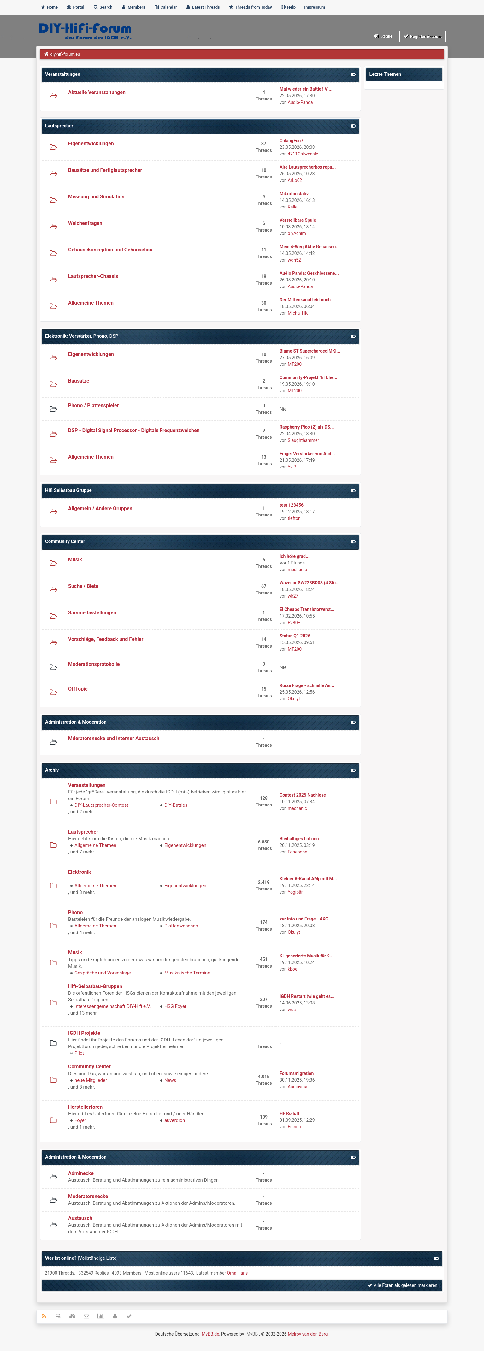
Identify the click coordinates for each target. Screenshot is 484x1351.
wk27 (293, 596)
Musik (75, 560)
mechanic (297, 569)
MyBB (252, 1333)
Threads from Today (250, 7)
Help (288, 7)
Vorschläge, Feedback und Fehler (105, 639)
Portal (75, 7)
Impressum (314, 7)
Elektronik (79, 872)
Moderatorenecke (88, 1196)
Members (133, 7)
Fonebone (297, 851)
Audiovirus (298, 1086)
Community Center (65, 541)
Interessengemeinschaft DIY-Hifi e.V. (112, 1006)
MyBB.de (210, 1333)
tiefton (294, 518)
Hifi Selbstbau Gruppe (68, 490)
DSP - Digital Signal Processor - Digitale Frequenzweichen (134, 430)
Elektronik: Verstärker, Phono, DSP (81, 336)
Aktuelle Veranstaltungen (97, 92)
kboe (292, 969)
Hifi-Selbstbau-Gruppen (95, 986)
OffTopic (78, 689)
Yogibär (295, 892)
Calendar (165, 7)
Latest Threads (203, 7)
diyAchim (297, 233)
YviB (292, 466)
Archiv (52, 770)
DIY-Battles (175, 805)
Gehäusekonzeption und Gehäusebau (110, 250)
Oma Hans (237, 1273)
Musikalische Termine (187, 973)
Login (382, 36)
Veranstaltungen (62, 74)
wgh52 (294, 259)
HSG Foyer (175, 1006)
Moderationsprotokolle (94, 664)
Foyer (80, 1120)
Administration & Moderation (76, 722)
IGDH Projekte (84, 1033)
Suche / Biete (83, 586)
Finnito (294, 1126)
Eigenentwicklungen (91, 144)
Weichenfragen (85, 223)
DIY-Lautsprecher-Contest (101, 805)
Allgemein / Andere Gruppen (100, 508)
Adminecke (81, 1173)
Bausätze (78, 381)
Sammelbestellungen (92, 613)
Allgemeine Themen (91, 303)
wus (292, 1009)
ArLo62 (295, 180)
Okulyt (294, 698)
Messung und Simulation (96, 197)
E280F (294, 622)
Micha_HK (298, 313)
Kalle (293, 206)
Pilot (79, 1053)
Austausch (80, 1218)
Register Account (422, 36)
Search (102, 7)
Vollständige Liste (97, 1258)
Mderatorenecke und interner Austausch (113, 738)
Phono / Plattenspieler (93, 405)
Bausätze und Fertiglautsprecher (105, 170)
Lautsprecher (59, 126)
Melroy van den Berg (308, 1333)
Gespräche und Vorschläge (102, 973)
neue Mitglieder (90, 1080)
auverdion (174, 1120)
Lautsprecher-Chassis (93, 276)
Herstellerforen (85, 1107)
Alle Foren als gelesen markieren (402, 1285)
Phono (75, 912)
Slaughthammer (303, 440)
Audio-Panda (300, 102)
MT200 (295, 364)
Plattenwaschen (181, 926)
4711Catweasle (303, 153)
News (170, 1080)
